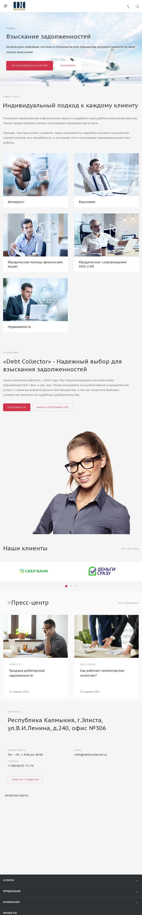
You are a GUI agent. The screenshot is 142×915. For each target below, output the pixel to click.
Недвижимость (19, 327)
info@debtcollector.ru (90, 654)
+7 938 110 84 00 (22, 855)
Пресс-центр (13, 829)
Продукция (12, 795)
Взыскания (87, 202)
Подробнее (68, 65)
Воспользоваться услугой (29, 65)
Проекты (10, 817)
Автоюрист (16, 202)
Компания (11, 806)
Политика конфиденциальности (24, 900)
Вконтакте (8, 888)
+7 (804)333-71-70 (21, 665)
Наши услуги (11, 97)
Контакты (11, 841)
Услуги (8, 785)
